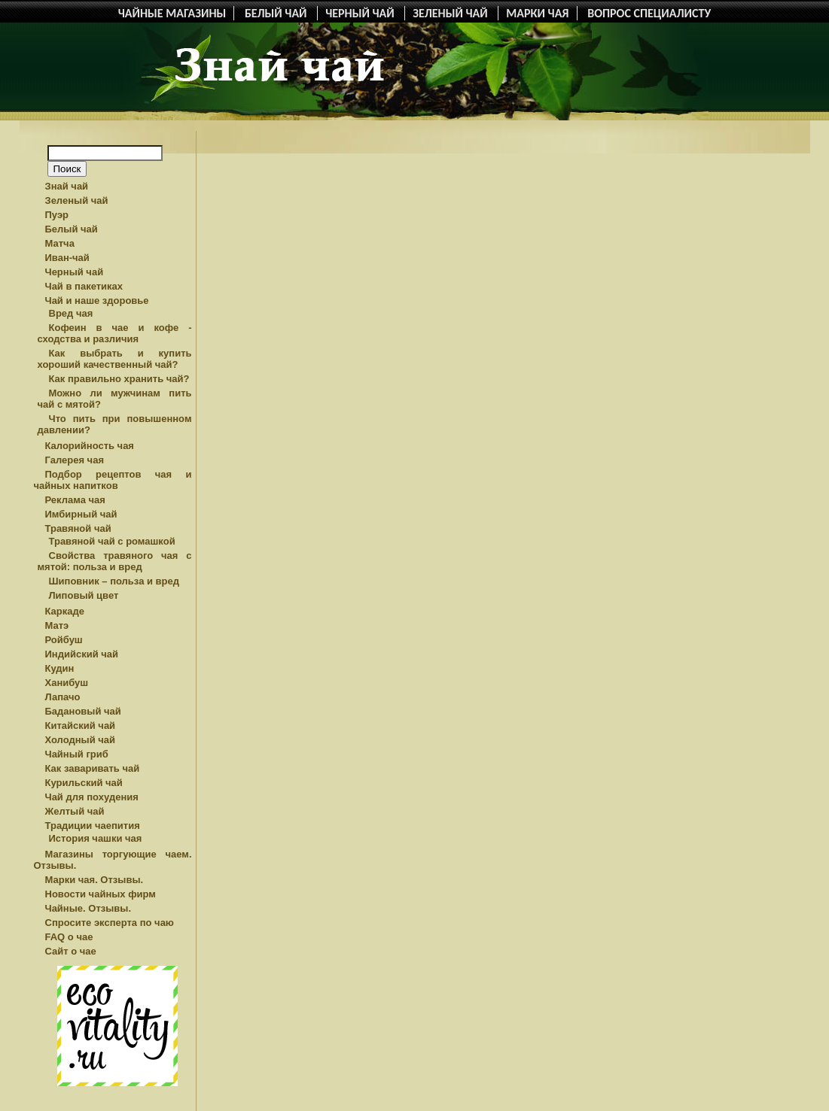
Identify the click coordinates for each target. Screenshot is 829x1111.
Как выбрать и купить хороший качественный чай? (115, 359)
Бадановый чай (83, 711)
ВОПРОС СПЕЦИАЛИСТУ (649, 13)
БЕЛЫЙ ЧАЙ (277, 13)
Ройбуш (64, 639)
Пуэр (57, 214)
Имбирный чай (81, 514)
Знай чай (67, 186)
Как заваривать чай (92, 768)
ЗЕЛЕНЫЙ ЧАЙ (451, 13)
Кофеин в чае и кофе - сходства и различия (115, 333)
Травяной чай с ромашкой (112, 541)
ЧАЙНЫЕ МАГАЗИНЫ (172, 13)
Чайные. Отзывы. (88, 908)
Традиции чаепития (92, 825)
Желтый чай (75, 811)
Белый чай (71, 229)
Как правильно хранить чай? (119, 378)
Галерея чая (74, 460)
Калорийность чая (89, 445)
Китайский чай (80, 725)
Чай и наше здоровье (97, 300)
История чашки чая (95, 838)
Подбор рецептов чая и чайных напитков (113, 480)
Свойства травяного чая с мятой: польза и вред (115, 561)
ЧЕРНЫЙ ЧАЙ (361, 13)
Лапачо (63, 697)
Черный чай (74, 272)
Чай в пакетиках (84, 286)
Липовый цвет (84, 595)
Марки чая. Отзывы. (94, 879)
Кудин (60, 668)
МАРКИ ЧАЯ (537, 13)
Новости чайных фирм (100, 894)
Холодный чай (80, 739)
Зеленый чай (76, 200)
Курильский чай (84, 782)
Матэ (57, 625)
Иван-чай (67, 257)
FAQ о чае (69, 937)
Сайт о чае (70, 951)
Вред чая (71, 313)
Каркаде (64, 611)
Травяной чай (78, 528)
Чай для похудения (92, 797)
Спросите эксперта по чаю (109, 922)
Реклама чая (75, 499)
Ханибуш (67, 682)
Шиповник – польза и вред (114, 581)
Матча (60, 243)
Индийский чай (82, 654)
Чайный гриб (76, 754)
